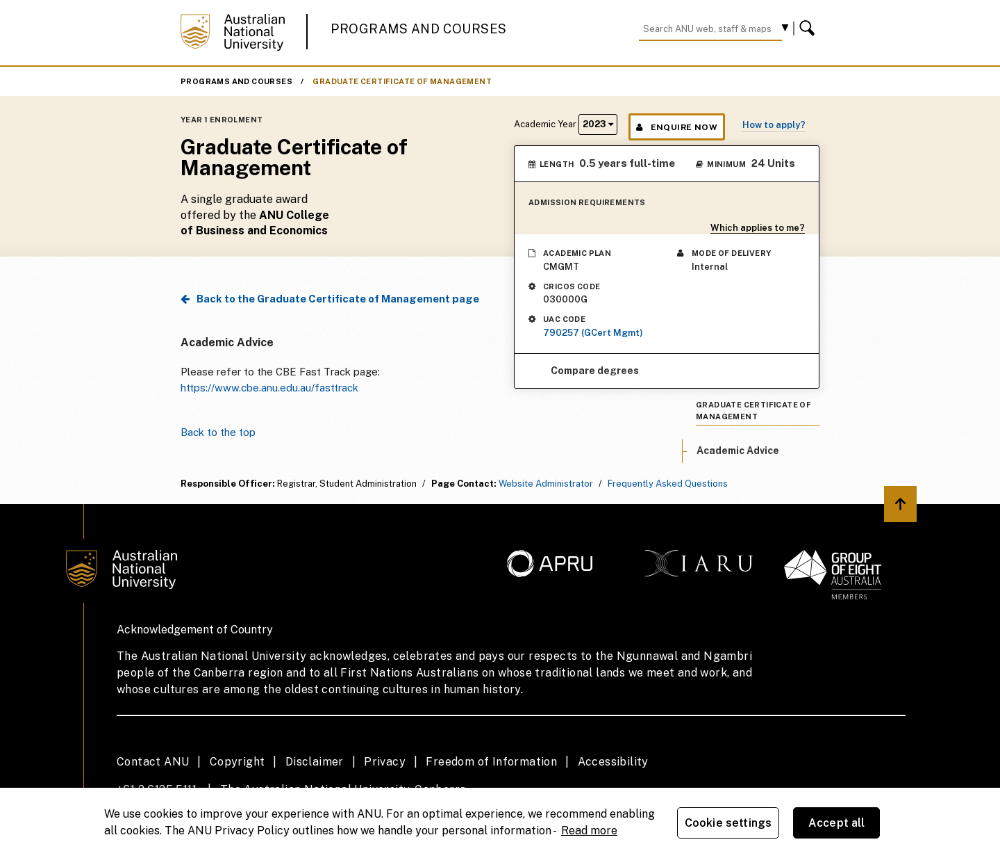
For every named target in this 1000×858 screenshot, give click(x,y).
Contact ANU (153, 761)
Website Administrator (546, 483)
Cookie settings (728, 822)
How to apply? (774, 125)
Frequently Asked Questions (668, 483)
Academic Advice (738, 450)
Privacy (385, 761)
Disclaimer (314, 761)
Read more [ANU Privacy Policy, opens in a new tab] (589, 830)
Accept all (836, 822)
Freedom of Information (491, 761)
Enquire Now (676, 127)
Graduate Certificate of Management (402, 81)
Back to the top (218, 432)
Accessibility (613, 761)
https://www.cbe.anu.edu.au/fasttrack (269, 388)
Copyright (237, 761)
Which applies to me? (757, 227)
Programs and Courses (419, 29)
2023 (598, 124)
